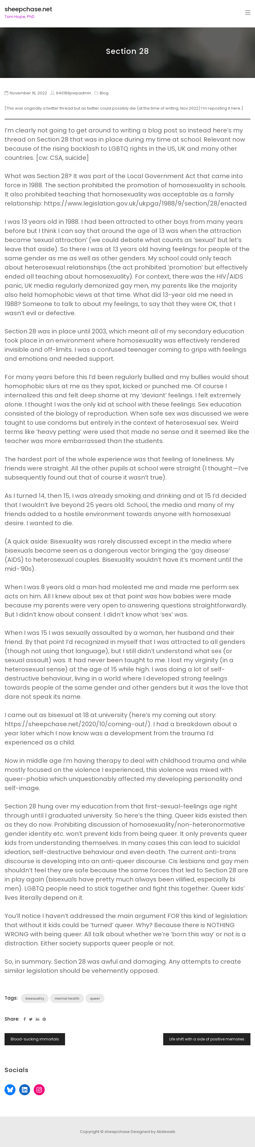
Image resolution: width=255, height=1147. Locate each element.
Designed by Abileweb (153, 1132)
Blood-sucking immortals (35, 1039)
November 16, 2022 (28, 93)
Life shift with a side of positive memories (206, 1039)
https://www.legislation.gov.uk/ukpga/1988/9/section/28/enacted (145, 203)
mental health (67, 998)
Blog (104, 93)
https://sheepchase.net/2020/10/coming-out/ (76, 724)
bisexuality (35, 998)
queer (95, 998)
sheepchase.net (28, 9)
